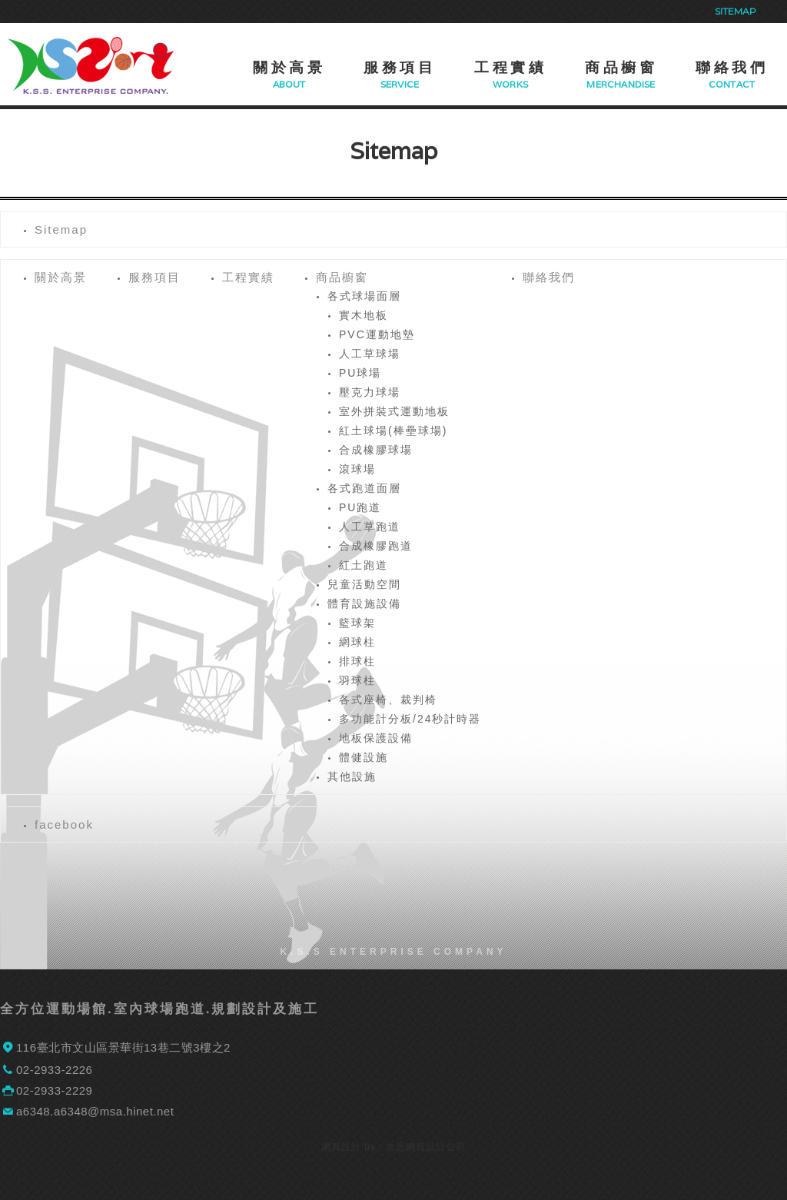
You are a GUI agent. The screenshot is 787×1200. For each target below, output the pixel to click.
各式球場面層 (364, 296)
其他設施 (352, 776)
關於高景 (289, 67)
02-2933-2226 (54, 1069)
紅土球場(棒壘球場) (393, 430)
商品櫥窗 (621, 67)
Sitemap (735, 11)
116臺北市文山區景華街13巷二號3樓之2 (123, 1047)
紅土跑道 (363, 565)
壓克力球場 (369, 392)
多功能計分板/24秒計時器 (410, 719)
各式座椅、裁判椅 (388, 699)
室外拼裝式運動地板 (394, 411)
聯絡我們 (732, 67)
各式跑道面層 (364, 488)
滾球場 (357, 469)
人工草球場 (369, 353)
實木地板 (363, 315)
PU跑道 (360, 507)
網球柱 (357, 642)
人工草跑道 (369, 526)
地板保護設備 (376, 738)
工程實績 (510, 67)
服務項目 (400, 67)
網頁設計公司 (436, 1147)
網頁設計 (341, 1147)
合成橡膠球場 (376, 450)
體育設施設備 (364, 603)
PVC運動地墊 (377, 334)
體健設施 (363, 757)
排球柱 (357, 661)
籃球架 (357, 623)
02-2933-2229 (54, 1090)
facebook (64, 824)
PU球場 (360, 373)
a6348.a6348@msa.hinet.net (95, 1111)
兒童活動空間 (364, 584)
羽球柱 (357, 680)
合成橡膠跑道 (376, 546)
